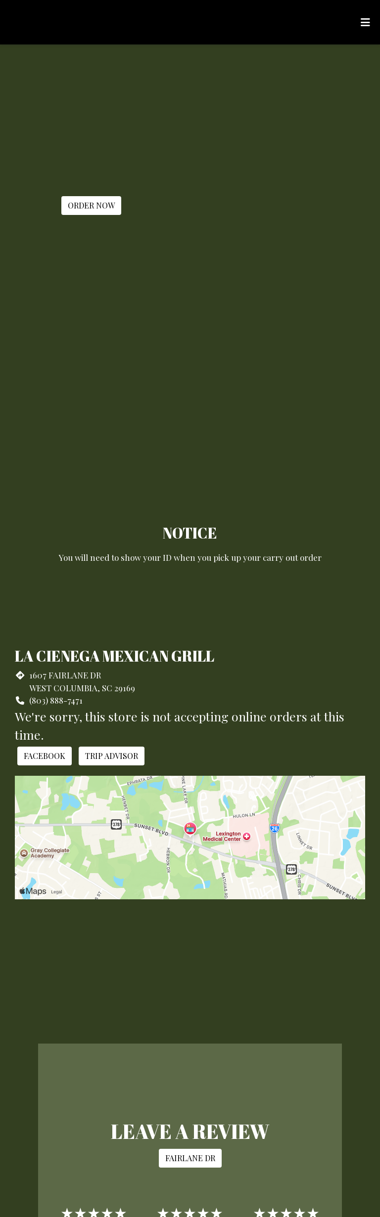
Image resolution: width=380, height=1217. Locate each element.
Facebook (44, 756)
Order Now (91, 205)
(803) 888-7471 (56, 700)
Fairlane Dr (190, 1158)
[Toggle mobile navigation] (365, 22)
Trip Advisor (111, 756)
